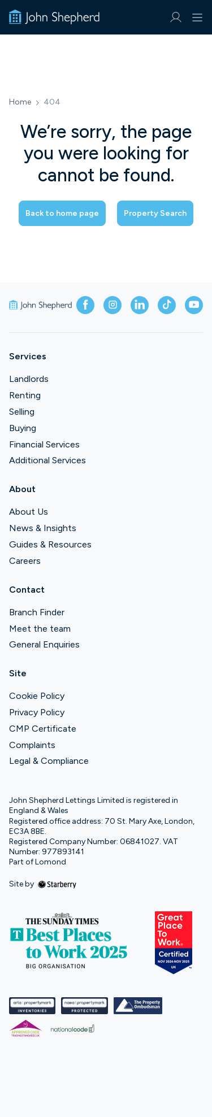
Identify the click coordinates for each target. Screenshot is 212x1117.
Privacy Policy (36, 712)
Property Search (155, 213)
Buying (22, 428)
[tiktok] (167, 305)
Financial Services (44, 444)
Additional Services (47, 460)
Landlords (29, 378)
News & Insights (42, 528)
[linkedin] (140, 305)
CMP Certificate (42, 728)
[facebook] (85, 305)
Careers (25, 560)
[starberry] (57, 884)
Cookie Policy (36, 695)
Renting (25, 395)
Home (20, 102)
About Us (28, 511)
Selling (21, 411)
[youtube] (194, 305)
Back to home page (62, 213)
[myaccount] (175, 17)
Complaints (32, 745)
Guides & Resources (50, 544)
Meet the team (40, 628)
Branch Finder (36, 612)
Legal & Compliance (49, 760)
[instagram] (112, 305)
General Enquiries (44, 644)
